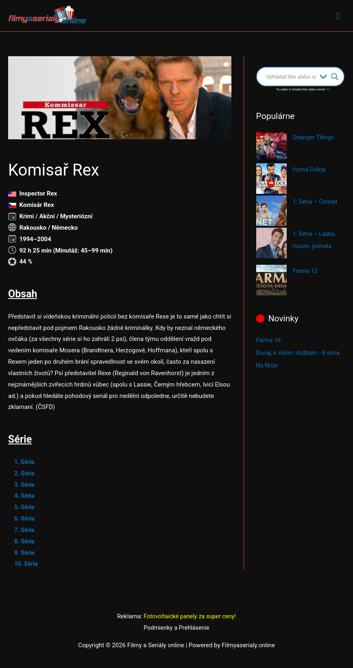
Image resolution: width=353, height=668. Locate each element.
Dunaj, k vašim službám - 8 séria (299, 352)
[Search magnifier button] (334, 77)
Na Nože (267, 364)
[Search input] (291, 77)
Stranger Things (314, 137)
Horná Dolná (310, 170)
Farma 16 (269, 339)
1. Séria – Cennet (316, 202)
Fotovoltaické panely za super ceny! (190, 616)
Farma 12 (305, 271)
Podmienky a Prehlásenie (176, 628)
